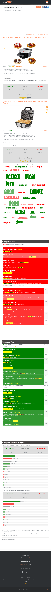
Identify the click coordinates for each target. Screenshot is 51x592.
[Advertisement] (25, 23)
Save (39, 6)
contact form (28, 557)
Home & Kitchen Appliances (33, 34)
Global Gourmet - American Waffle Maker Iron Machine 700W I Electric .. (25, 38)
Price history (44, 66)
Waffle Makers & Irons (44, 34)
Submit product (23, 564)
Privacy (47, 589)
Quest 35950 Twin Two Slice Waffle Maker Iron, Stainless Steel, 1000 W (25, 102)
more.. (25, 583)
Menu (47, 1)
